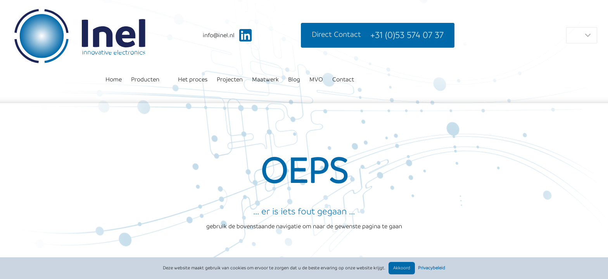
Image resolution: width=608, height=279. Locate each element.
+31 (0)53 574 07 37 (407, 35)
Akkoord (401, 267)
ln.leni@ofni (219, 35)
